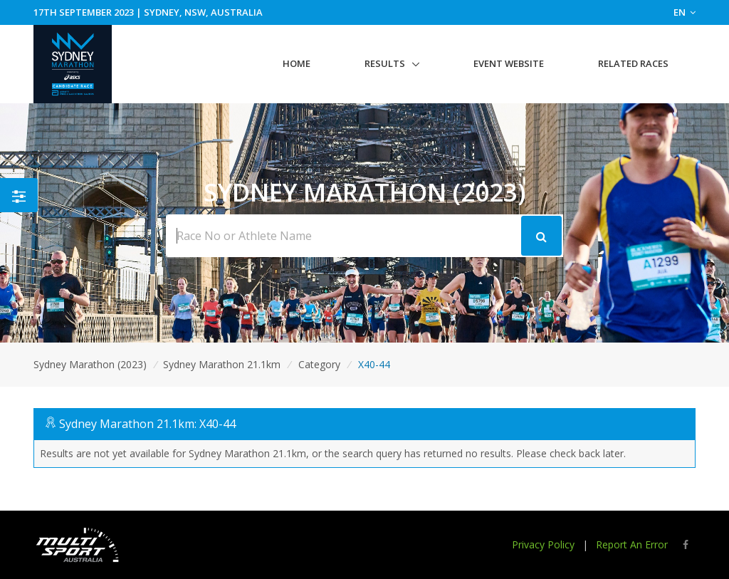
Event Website (508, 63)
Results (384, 63)
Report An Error (632, 544)
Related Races (633, 63)
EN (684, 12)
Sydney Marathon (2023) (90, 364)
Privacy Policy (543, 544)
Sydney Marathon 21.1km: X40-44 (147, 424)
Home (296, 63)
